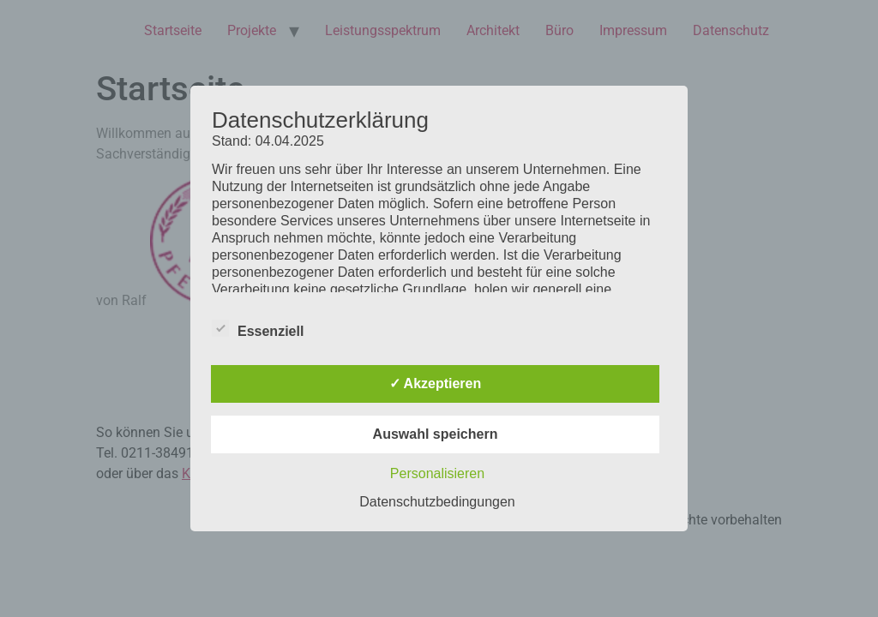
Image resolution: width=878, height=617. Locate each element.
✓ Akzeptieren (435, 383)
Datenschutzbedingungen (436, 501)
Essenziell (258, 328)
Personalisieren (437, 473)
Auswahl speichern (435, 434)
